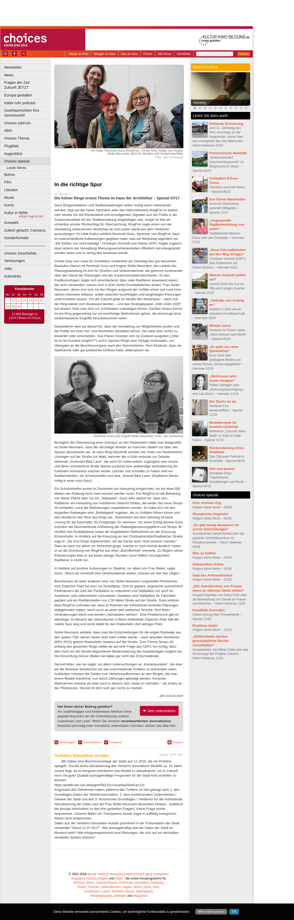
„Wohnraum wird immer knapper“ (223, 378)
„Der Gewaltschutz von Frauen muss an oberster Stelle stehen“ (218, 588)
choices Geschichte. (20, 253)
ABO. (8, 130)
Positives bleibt (204, 626)
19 (13, 306)
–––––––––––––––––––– (24, 245)
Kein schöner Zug (206, 503)
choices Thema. (17, 138)
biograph (77, 878)
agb (147, 874)
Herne (137, 887)
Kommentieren (92, 742)
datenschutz (134, 874)
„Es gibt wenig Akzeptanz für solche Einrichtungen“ (215, 527)
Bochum (79, 882)
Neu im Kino (129, 54)
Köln (156, 887)
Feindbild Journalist (208, 610)
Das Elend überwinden (227, 199)
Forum (147, 54)
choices (91, 878)
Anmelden (184, 54)
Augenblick (13, 154)
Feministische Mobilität (228, 153)
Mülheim (117, 891)
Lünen (106, 891)
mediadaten (161, 874)
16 (36, 300)
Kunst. (9, 205)
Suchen (243, 54)
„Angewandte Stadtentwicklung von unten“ (226, 224)
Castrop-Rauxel (106, 882)
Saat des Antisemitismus (212, 575)
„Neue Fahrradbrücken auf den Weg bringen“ (227, 252)
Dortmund (125, 882)
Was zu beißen (204, 553)
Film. (8, 182)
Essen (82, 887)
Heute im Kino (78, 54)
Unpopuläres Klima (207, 564)
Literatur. (11, 190)
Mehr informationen (211, 912)
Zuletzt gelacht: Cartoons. (25, 230)
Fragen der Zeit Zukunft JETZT (28, 84)
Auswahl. (11, 223)
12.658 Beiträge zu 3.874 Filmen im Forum (24, 316)
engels (103, 878)
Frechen (93, 887)
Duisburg (157, 882)
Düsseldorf (141, 882)
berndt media (97, 874)
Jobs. (8, 268)
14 (24, 300)
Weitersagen (67, 742)
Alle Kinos (164, 54)
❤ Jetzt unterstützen (159, 711)
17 (41, 300)
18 (7, 306)
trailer (119, 878)
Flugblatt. (11, 146)
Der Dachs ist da (222, 401)
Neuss (129, 891)
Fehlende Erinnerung (226, 124)
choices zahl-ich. (17, 123)
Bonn (90, 882)
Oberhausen (144, 891)
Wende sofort (220, 326)
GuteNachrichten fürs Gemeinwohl (21, 112)
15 (30, 300)
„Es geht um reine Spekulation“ (223, 349)
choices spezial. (17, 161)
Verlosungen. (15, 261)
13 (19, 300)
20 (19, 306)
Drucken (178, 742)
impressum (115, 874)
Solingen (120, 896)
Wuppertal (140, 896)
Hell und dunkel (221, 469)
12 (13, 300)
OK (234, 912)
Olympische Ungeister (210, 514)
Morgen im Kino (104, 54)
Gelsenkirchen (111, 887)
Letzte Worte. (17, 168)
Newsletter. (13, 67)
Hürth (147, 887)
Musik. (9, 198)
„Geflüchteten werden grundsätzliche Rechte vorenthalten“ (210, 640)
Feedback (115, 742)
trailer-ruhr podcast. (20, 103)
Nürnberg (199, 102)
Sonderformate (16, 238)
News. (9, 75)
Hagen (127, 887)
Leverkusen (92, 891)
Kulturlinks (12, 276)
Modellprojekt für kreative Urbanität (223, 425)
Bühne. (10, 175)
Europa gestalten (18, 95)
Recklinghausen (101, 896)
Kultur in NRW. (16, 213)
